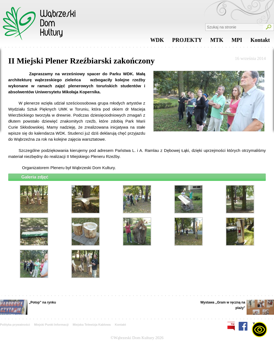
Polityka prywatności (15, 324)
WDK (157, 41)
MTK (216, 41)
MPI (237, 41)
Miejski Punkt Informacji (51, 324)
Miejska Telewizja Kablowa (92, 324)
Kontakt (260, 41)
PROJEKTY (187, 41)
